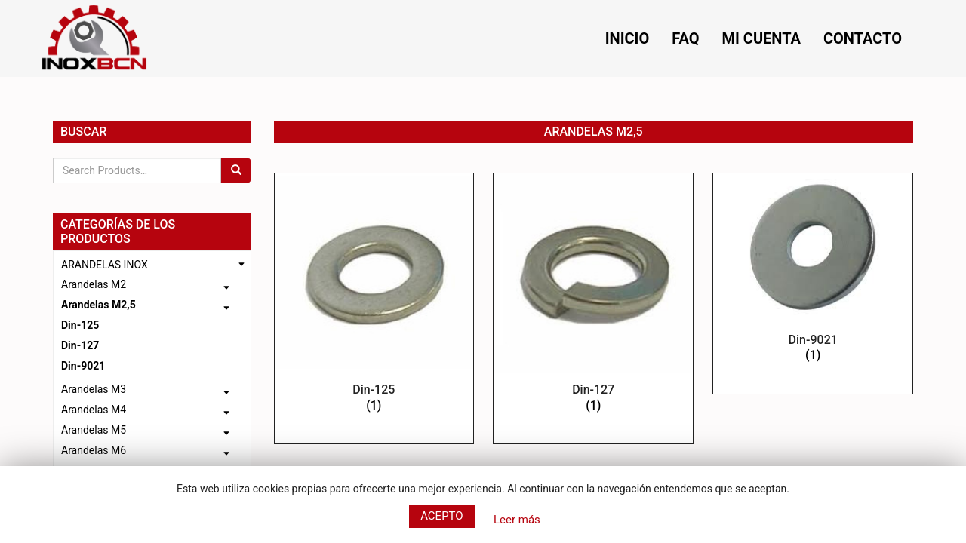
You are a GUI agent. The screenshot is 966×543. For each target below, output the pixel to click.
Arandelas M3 (93, 389)
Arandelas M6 (93, 450)
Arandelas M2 (93, 284)
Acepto (441, 516)
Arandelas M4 (93, 409)
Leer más (517, 519)
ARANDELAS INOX (104, 265)
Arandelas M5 (93, 430)
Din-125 (80, 325)
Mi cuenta (761, 38)
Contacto (862, 38)
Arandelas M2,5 (98, 305)
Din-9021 (83, 366)
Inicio (627, 38)
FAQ (685, 38)
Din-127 (80, 345)
